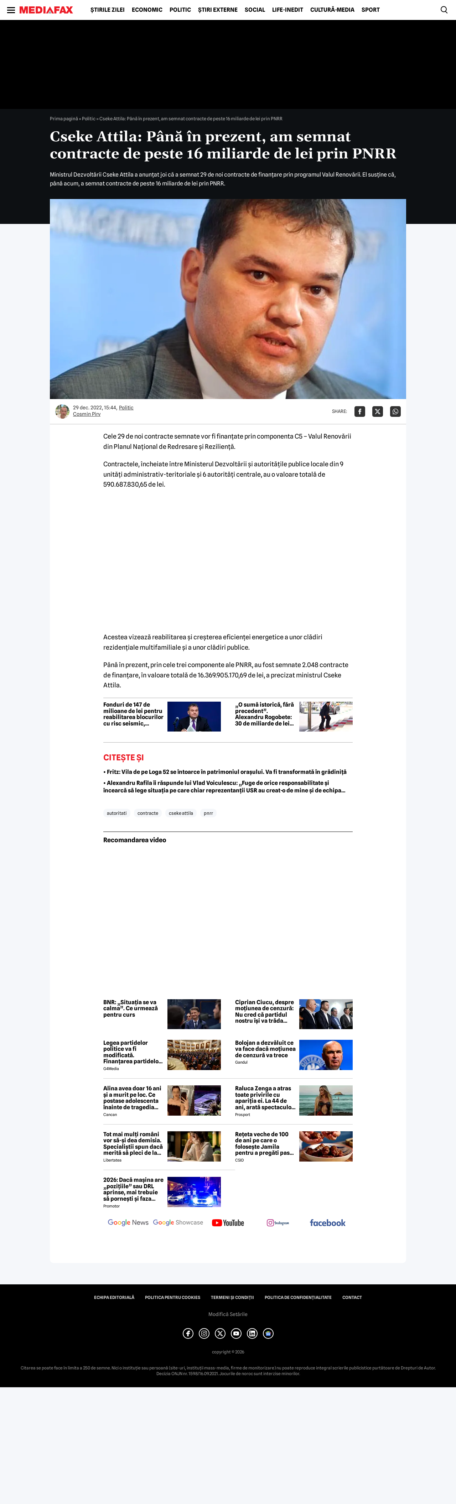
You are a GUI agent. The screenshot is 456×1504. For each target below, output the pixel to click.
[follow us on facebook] (328, 1223)
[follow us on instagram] (278, 1223)
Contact (352, 1297)
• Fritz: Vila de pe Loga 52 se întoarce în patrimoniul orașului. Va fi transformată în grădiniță (225, 772)
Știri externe (218, 10)
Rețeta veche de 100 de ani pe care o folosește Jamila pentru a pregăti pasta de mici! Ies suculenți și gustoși (265, 1143)
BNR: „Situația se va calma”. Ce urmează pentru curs (130, 1008)
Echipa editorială (114, 1297)
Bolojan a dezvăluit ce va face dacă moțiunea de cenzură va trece (265, 1049)
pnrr (208, 813)
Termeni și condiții (232, 1297)
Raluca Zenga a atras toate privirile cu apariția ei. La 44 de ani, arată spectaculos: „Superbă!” (265, 1097)
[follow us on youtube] (228, 1223)
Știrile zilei (107, 10)
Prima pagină (64, 118)
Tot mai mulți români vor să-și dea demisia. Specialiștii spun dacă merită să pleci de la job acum (133, 1143)
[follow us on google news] (128, 1223)
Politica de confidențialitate (298, 1297)
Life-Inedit (287, 10)
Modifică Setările (228, 1314)
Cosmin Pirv (86, 414)
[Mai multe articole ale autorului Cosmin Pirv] (62, 411)
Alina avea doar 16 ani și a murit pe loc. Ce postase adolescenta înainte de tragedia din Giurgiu (132, 1097)
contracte (148, 813)
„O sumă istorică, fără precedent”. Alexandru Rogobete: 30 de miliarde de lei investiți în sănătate (264, 714)
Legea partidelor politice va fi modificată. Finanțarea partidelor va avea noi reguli (132, 1052)
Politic (180, 10)
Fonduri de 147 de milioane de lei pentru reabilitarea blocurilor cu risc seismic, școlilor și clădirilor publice (133, 714)
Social (255, 10)
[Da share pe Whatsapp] (395, 411)
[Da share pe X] (377, 411)
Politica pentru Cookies (172, 1297)
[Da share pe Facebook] (359, 411)
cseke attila (181, 813)
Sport (371, 10)
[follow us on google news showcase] (178, 1223)
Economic (147, 10)
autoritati (117, 813)
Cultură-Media (332, 10)
